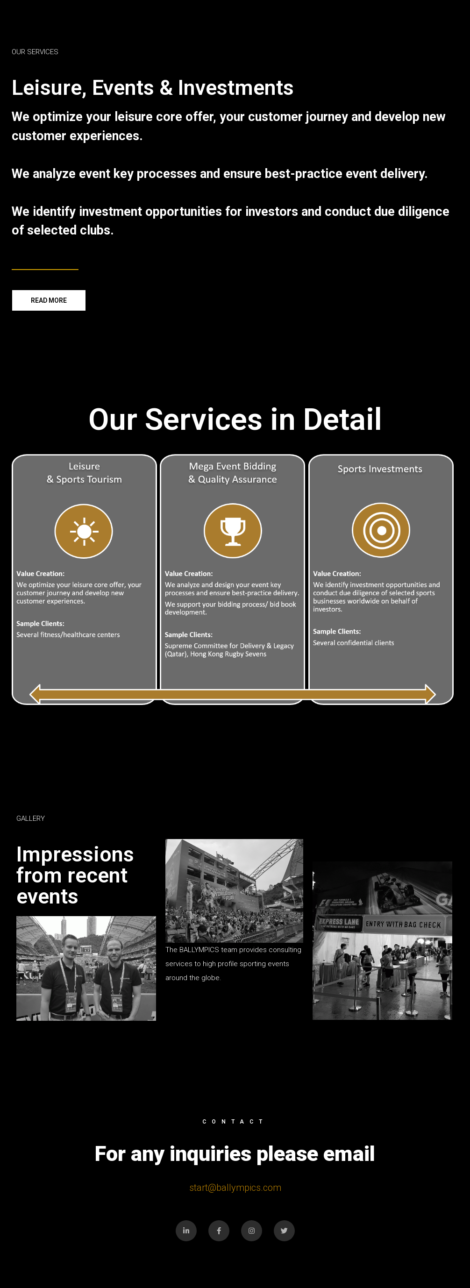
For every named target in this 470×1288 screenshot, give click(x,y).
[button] (49, 300)
